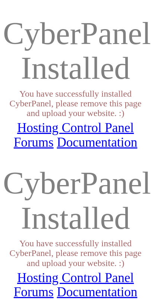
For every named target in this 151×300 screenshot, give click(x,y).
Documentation (97, 142)
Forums (34, 142)
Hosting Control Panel (75, 128)
